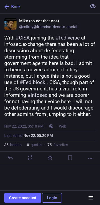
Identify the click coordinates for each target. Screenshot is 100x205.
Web (62, 126)
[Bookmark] (70, 157)
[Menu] (91, 198)
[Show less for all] (93, 6)
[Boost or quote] (30, 157)
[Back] (43, 6)
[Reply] (10, 157)
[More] (90, 158)
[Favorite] (50, 157)
